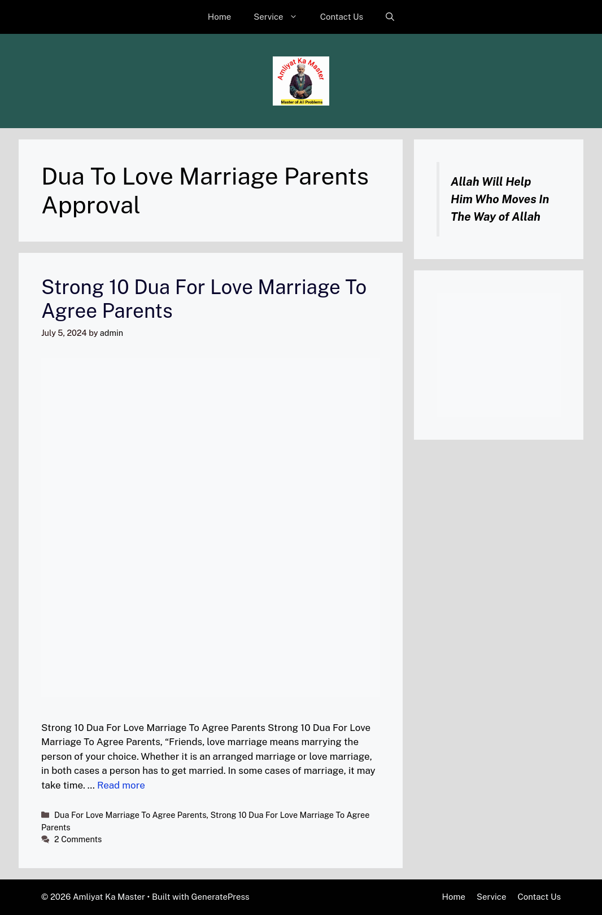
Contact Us (342, 16)
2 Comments (78, 839)
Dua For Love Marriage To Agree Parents (130, 815)
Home (219, 16)
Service (281, 17)
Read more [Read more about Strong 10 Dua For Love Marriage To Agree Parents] (121, 785)
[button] (389, 17)
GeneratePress (220, 896)
